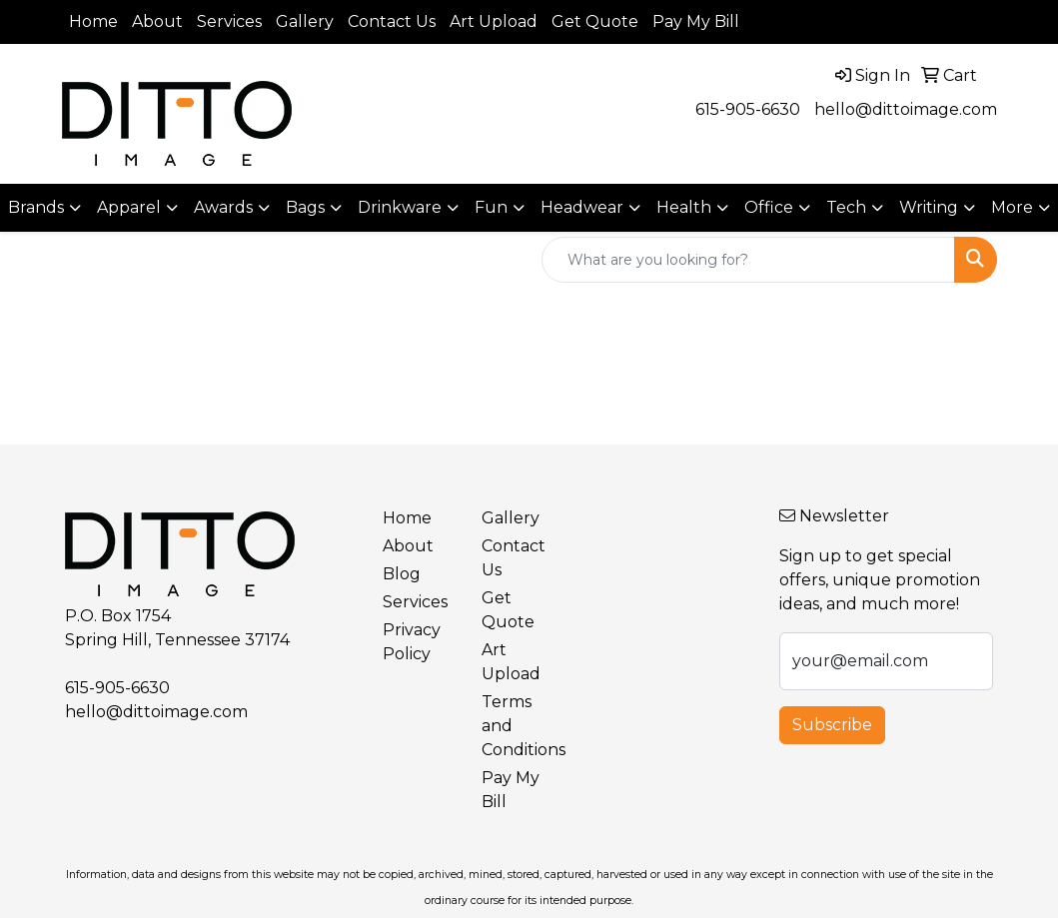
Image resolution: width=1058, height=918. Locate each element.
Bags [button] (305, 207)
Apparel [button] (129, 207)
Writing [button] (928, 207)
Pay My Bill (695, 21)
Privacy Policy (412, 641)
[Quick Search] (748, 260)
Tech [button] (846, 207)
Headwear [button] (581, 207)
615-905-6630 (747, 109)
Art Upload (493, 21)
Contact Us (392, 21)
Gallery (305, 21)
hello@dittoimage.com (905, 109)
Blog (402, 573)
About (157, 21)
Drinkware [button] (400, 207)
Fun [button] (491, 207)
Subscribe (832, 724)
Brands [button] (36, 207)
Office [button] (768, 207)
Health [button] (683, 207)
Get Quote (594, 21)
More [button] (1012, 207)
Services (229, 21)
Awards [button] (223, 207)
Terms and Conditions (519, 725)
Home (93, 21)
